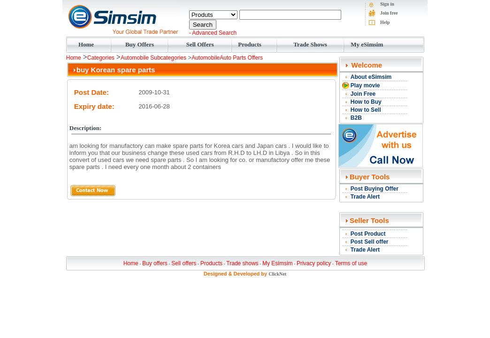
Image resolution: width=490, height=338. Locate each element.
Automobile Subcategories (153, 57)
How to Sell (366, 110)
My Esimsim (277, 263)
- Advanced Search (213, 33)
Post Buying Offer (374, 188)
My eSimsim (367, 44)
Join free (389, 12)
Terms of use (351, 263)
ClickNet (277, 274)
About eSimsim (371, 77)
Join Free (363, 94)
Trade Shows (310, 44)
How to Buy (366, 102)
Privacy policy (314, 263)
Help (385, 22)
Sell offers (183, 263)
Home (86, 44)
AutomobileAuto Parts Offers (227, 57)
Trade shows (242, 263)
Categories (101, 57)
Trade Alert (365, 196)
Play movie (365, 85)
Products (249, 44)
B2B (356, 118)
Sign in (387, 4)
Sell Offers (200, 44)
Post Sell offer (370, 241)
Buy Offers (139, 44)
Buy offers (155, 263)
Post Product (368, 233)
